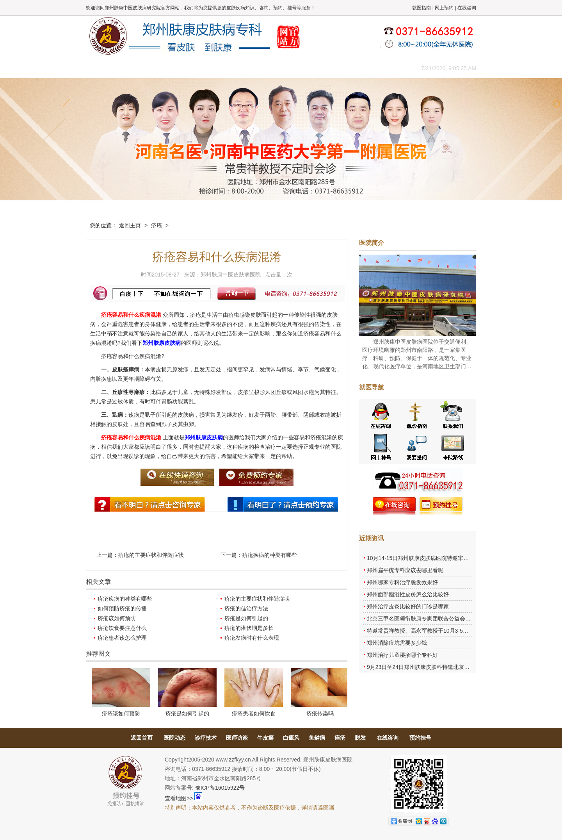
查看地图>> (179, 798)
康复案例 (314, 68)
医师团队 (173, 68)
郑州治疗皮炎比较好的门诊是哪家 (408, 606)
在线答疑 (279, 68)
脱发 (360, 738)
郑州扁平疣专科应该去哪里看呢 (405, 570)
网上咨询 (349, 68)
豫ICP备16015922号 (220, 788)
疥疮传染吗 (320, 713)
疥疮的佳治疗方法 (246, 608)
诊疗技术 (206, 738)
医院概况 (138, 68)
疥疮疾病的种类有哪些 (269, 555)
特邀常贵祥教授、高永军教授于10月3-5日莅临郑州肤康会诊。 (442, 631)
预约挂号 (420, 738)
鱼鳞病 (317, 738)
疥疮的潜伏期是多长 (249, 628)
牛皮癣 (265, 738)
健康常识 (243, 68)
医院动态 (174, 738)
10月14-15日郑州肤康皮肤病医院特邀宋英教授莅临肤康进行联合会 (448, 558)
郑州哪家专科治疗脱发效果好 (402, 582)
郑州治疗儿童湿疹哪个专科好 (402, 655)
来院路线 (384, 68)
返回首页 (142, 738)
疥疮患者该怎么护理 (122, 638)
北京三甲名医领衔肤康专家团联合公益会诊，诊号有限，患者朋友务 (449, 618)
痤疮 (339, 738)
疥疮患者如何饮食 (254, 713)
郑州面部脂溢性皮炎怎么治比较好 (408, 594)
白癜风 (291, 738)
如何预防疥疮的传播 (122, 608)
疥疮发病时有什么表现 (251, 638)
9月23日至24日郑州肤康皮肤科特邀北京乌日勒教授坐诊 (434, 667)
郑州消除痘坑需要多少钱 (397, 643)
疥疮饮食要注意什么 (122, 628)
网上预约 (444, 8)
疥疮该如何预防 (117, 618)
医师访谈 (237, 738)
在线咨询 (466, 8)
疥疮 (156, 225)
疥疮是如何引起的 (246, 618)
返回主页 (130, 225)
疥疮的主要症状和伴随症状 (151, 555)
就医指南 (421, 8)
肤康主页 (103, 68)
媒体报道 (208, 68)
